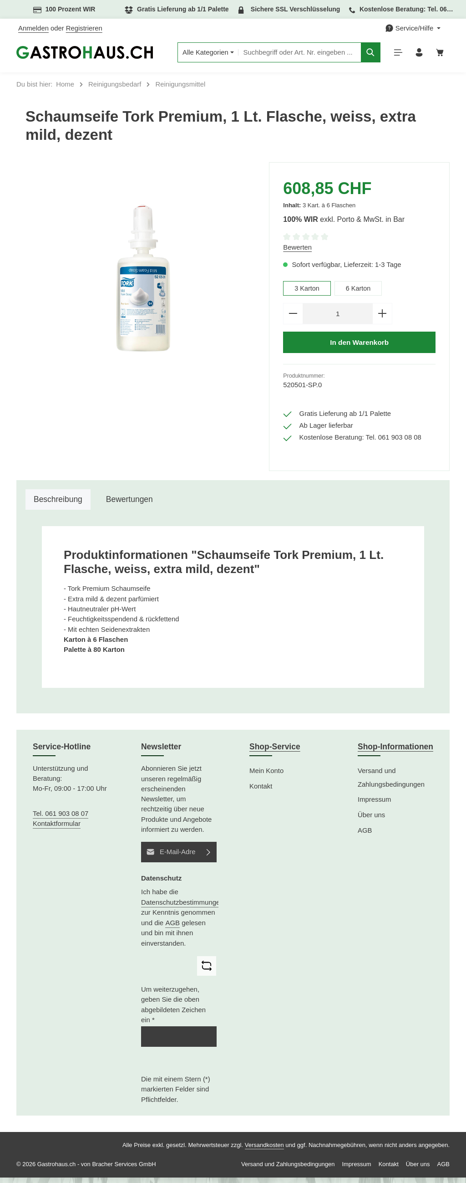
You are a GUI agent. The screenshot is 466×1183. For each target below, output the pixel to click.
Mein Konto (266, 776)
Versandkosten (264, 1150)
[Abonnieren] (209, 857)
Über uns (371, 820)
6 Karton (359, 292)
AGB (172, 928)
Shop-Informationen (395, 752)
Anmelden (33, 28)
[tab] (58, 505)
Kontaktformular (57, 829)
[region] (142, 283)
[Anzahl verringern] (293, 318)
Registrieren (84, 28)
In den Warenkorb (359, 347)
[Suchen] (367, 54)
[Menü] (395, 54)
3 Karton (307, 292)
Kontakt (260, 791)
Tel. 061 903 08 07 (60, 819)
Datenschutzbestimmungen (182, 908)
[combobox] (296, 54)
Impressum (374, 805)
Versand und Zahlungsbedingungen (391, 783)
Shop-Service (274, 752)
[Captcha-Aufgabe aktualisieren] (207, 971)
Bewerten (297, 251)
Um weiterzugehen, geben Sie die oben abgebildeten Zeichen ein (173, 1010)
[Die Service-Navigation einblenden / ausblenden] (413, 28)
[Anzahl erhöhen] (382, 318)
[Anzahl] (337, 318)
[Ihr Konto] (417, 54)
